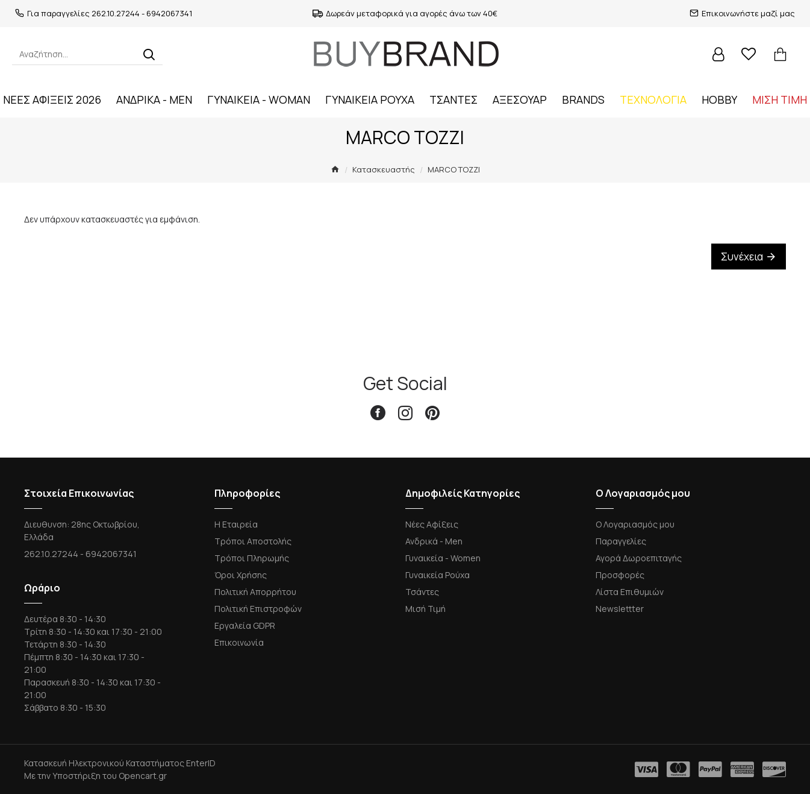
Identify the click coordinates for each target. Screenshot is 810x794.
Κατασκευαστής (383, 169)
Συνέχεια (742, 256)
